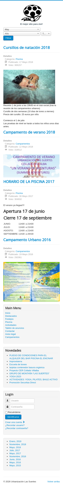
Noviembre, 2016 (17, 456)
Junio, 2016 (15, 459)
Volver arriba (53, 481)
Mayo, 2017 (15, 453)
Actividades (10, 325)
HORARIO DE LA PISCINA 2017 (28, 181)
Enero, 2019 (15, 441)
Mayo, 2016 (15, 462)
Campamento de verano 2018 (29, 132)
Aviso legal (10, 334)
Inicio (7, 313)
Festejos (9, 319)
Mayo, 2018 (15, 447)
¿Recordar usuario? (15, 425)
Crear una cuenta (15, 422)
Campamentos (23, 143)
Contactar (10, 331)
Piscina (19, 59)
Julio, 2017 (14, 450)
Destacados (11, 316)
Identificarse (13, 417)
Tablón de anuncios (14, 328)
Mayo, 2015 (15, 465)
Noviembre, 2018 (17, 444)
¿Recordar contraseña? (16, 428)
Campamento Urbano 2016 (27, 239)
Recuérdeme (14, 412)
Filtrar (8, 38)
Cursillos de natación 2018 (26, 47)
